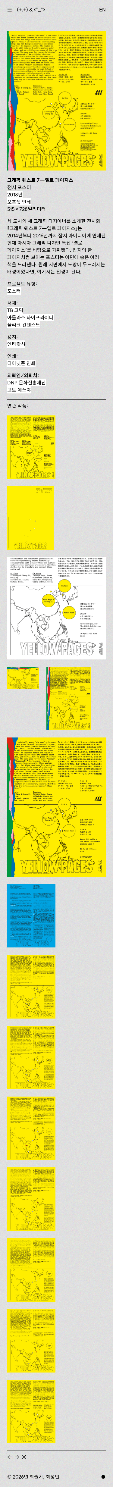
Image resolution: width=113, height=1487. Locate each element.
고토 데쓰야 (19, 390)
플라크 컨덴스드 (23, 325)
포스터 (14, 291)
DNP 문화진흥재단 (26, 383)
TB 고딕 (15, 310)
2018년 (15, 195)
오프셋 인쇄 (19, 202)
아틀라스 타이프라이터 (30, 318)
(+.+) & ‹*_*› (31, 10)
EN (102, 10)
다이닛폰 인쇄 (21, 363)
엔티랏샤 (16, 344)
